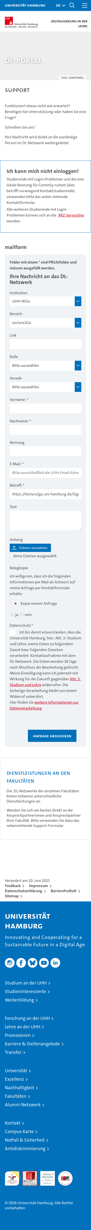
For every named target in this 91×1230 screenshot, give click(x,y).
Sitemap (12, 896)
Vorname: (18, 399)
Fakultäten (15, 1096)
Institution (18, 292)
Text (13, 506)
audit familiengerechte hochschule (12, 1178)
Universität (16, 1071)
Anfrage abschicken (52, 735)
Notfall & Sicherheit (25, 1140)
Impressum (38, 885)
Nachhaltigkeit (19, 1088)
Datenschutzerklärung (23, 890)
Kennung (17, 442)
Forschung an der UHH (27, 1018)
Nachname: (19, 421)
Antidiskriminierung (25, 1148)
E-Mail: (15, 463)
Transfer (13, 1052)
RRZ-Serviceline (71, 215)
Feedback (13, 885)
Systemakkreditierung (65, 1173)
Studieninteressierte (25, 991)
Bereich (16, 313)
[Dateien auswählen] (30, 548)
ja (16, 614)
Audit (27, 1173)
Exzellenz (14, 1079)
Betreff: (16, 485)
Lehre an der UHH (22, 1027)
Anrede (16, 378)
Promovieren (18, 1035)
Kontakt (12, 1123)
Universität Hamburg (25, 5)
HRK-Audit (45, 1176)
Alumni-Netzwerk (23, 1105)
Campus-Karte (19, 1131)
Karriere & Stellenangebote (32, 1044)
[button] (59, 5)
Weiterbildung (19, 1000)
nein (28, 614)
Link (13, 335)
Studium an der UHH (26, 983)
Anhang (16, 539)
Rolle (14, 356)
